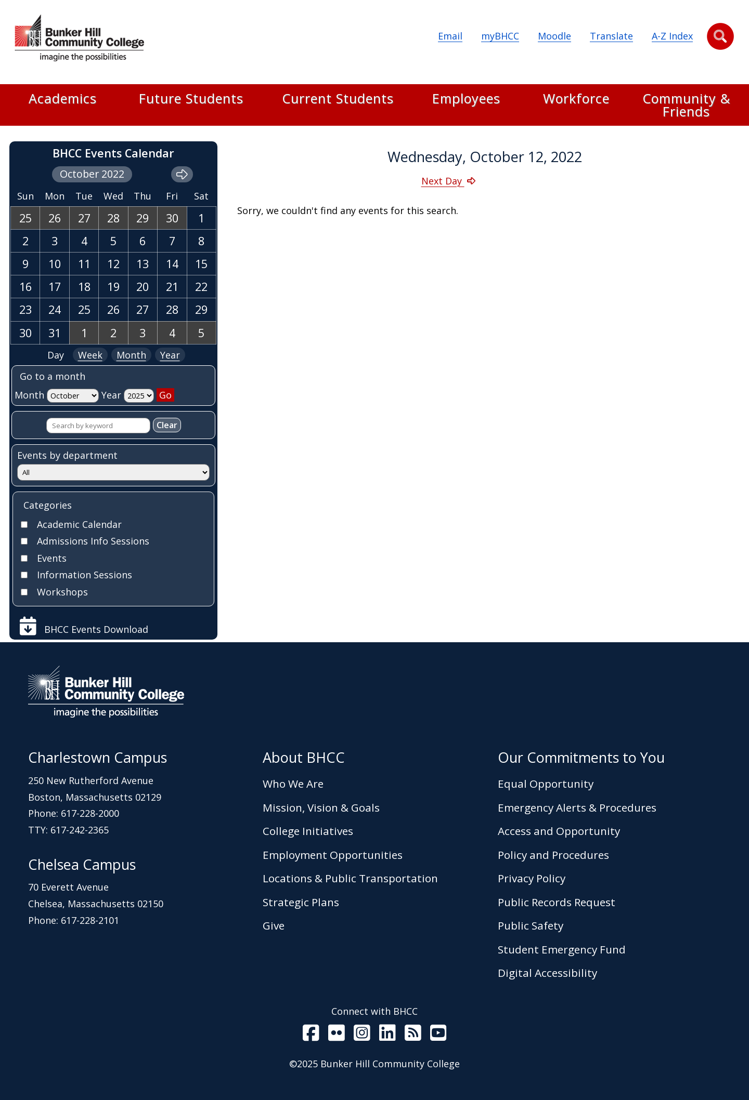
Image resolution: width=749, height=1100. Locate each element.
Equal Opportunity (545, 783)
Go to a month (52, 376)
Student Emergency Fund (562, 949)
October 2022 (92, 174)
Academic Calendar (79, 524)
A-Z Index (672, 36)
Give (274, 925)
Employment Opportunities (333, 854)
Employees (466, 99)
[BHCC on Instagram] (362, 1035)
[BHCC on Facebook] (311, 1035)
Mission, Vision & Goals (321, 807)
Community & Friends (686, 105)
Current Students (338, 99)
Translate (611, 36)
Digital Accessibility (547, 972)
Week (90, 355)
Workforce (576, 99)
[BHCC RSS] (413, 1035)
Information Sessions (84, 574)
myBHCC (500, 36)
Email (450, 36)
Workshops (62, 592)
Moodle (554, 36)
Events (52, 558)
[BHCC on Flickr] (336, 1035)
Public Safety (530, 925)
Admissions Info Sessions (93, 541)
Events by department (67, 455)
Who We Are (293, 783)
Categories (47, 505)
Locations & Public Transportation (350, 878)
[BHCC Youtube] (438, 1035)
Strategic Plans (301, 902)
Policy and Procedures (553, 854)
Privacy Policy (531, 878)
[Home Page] (79, 40)
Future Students (191, 99)
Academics (63, 99)
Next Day (442, 181)
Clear (167, 425)
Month (131, 355)
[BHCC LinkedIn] (387, 1035)
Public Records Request (556, 902)
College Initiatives (308, 831)
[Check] (24, 524)
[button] (720, 36)
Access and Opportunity (559, 831)
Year (170, 355)
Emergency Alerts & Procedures (577, 807)
